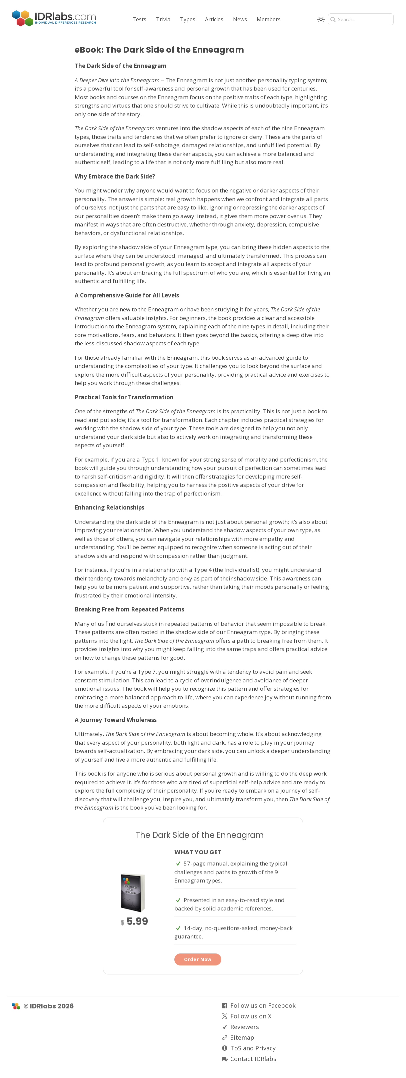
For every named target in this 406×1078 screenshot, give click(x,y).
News (240, 19)
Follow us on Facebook (263, 1005)
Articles (214, 19)
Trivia (163, 19)
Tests (139, 19)
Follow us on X (250, 1016)
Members (269, 19)
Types (187, 19)
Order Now (198, 959)
